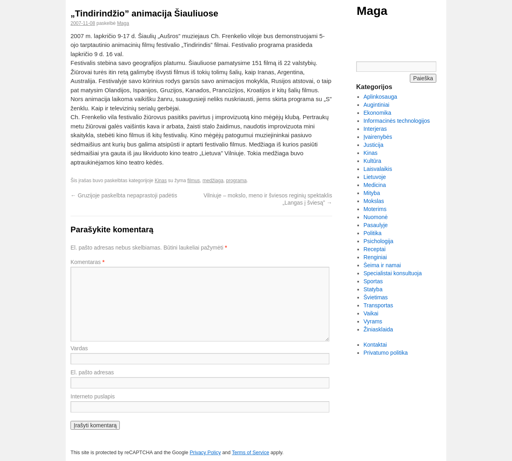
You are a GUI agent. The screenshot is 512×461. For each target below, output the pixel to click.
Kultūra (372, 161)
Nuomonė (375, 217)
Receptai (374, 249)
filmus (193, 180)
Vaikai (370, 313)
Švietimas (375, 297)
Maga (372, 10)
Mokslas (373, 201)
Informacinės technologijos (396, 121)
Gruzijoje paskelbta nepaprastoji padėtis (124, 195)
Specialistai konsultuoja (392, 273)
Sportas (373, 281)
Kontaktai (375, 344)
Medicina (374, 185)
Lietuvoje (374, 177)
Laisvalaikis (377, 169)
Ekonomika (377, 113)
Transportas (378, 305)
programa (236, 180)
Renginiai (375, 257)
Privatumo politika (385, 352)
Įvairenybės (377, 137)
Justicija (373, 145)
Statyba (372, 289)
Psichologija (378, 241)
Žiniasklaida (378, 329)
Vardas (79, 348)
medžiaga (213, 180)
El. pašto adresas (92, 372)
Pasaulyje (375, 225)
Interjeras (375, 129)
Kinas (161, 180)
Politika (372, 233)
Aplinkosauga (380, 96)
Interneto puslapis (93, 396)
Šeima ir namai (382, 265)
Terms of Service (250, 452)
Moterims (375, 209)
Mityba (371, 193)
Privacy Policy (205, 452)
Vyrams (372, 321)
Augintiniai (376, 105)
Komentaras (88, 262)
